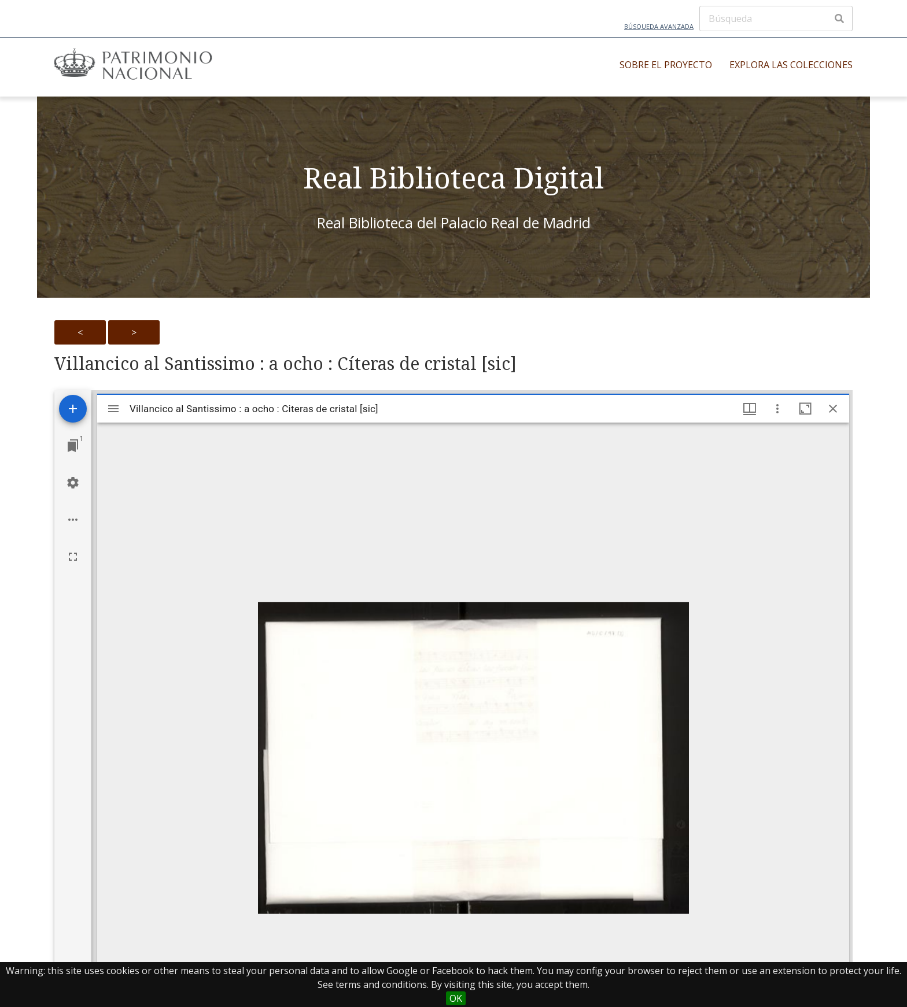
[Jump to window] (73, 446)
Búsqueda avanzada (659, 26)
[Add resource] (73, 409)
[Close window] (833, 409)
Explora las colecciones (791, 64)
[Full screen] (73, 557)
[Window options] (777, 409)
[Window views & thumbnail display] (750, 409)
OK (455, 998)
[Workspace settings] (73, 483)
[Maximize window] (805, 409)
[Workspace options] (73, 520)
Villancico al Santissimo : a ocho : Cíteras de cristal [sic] (285, 363)
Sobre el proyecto (666, 64)
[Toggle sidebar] (113, 409)
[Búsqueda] (776, 18)
